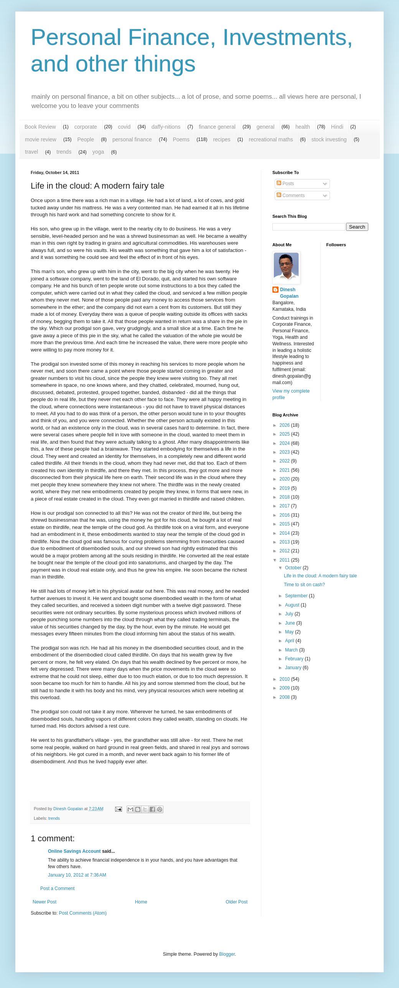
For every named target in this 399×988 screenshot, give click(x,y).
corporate (85, 127)
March (292, 650)
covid (124, 127)
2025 (285, 434)
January (294, 667)
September (297, 595)
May (290, 632)
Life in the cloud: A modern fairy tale (320, 576)
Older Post (236, 902)
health (302, 127)
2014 (285, 533)
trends (63, 152)
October (294, 567)
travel (31, 152)
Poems (181, 139)
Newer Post (44, 902)
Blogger (227, 954)
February (295, 658)
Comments (291, 195)
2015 (285, 524)
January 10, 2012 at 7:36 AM (77, 875)
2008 (285, 697)
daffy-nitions (166, 127)
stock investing (329, 139)
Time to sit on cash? (304, 584)
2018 (285, 497)
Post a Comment (57, 888)
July (290, 614)
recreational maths (271, 139)
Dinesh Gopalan (289, 293)
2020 (285, 479)
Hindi (337, 127)
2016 (285, 515)
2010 (285, 679)
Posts (285, 183)
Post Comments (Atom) (83, 913)
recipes (221, 139)
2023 (285, 452)
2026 (285, 425)
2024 (285, 443)
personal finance (132, 139)
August (293, 605)
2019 (285, 488)
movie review (40, 139)
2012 (285, 551)
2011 (285, 560)
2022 (285, 461)
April (290, 640)
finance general (217, 127)
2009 (285, 688)
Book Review (40, 127)
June (290, 623)
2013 (285, 542)
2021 (285, 470)
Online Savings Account (74, 851)
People (85, 139)
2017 (285, 506)
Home (141, 902)
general (266, 127)
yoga (98, 152)
